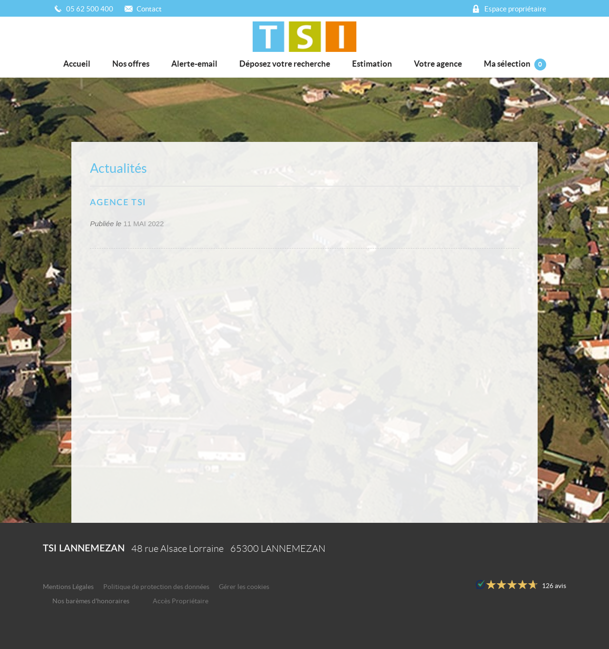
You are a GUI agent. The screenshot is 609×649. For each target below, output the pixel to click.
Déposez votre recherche (284, 63)
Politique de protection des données (156, 586)
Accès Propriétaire (180, 601)
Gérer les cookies (244, 586)
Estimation (372, 63)
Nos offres (130, 63)
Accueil (76, 63)
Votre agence (438, 63)
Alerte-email (194, 63)
